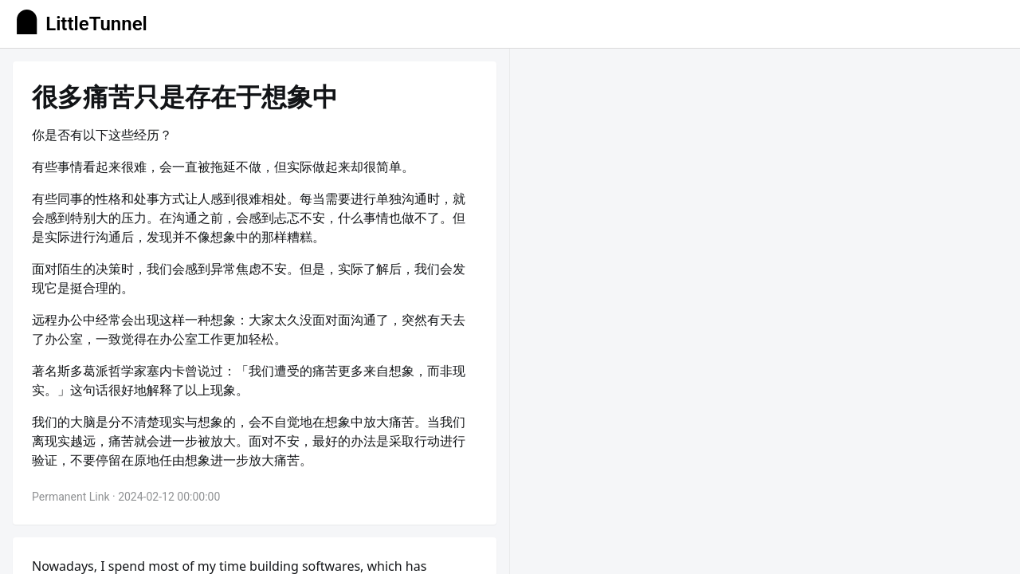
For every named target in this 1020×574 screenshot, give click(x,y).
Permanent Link (71, 496)
